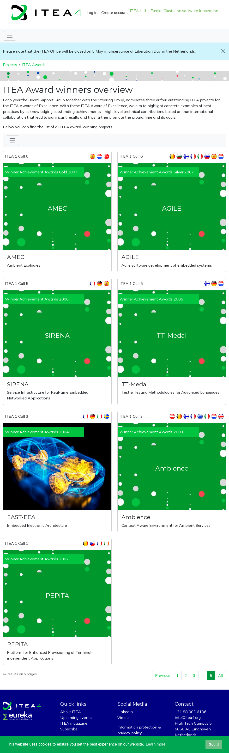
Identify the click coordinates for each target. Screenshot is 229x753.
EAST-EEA (21, 517)
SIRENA (18, 384)
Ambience (135, 517)
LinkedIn (125, 711)
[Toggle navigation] (9, 36)
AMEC (15, 256)
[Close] (223, 51)
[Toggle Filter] (12, 140)
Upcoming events (76, 717)
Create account (114, 12)
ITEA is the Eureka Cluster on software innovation (174, 10)
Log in (92, 12)
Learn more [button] (155, 744)
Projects (10, 64)
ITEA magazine (73, 723)
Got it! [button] (214, 744)
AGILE (130, 256)
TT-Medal (134, 384)
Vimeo (123, 717)
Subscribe (69, 729)
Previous (162, 675)
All (220, 675)
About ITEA (70, 711)
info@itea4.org (188, 717)
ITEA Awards (34, 64)
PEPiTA (17, 644)
